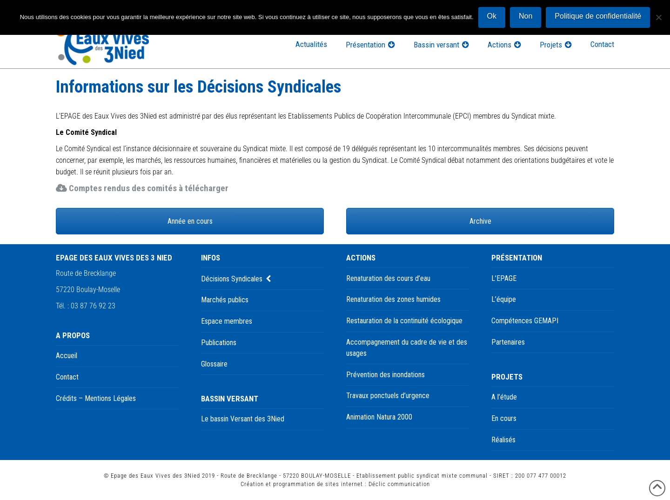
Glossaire (214, 364)
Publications (218, 342)
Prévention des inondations (385, 374)
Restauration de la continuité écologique (404, 320)
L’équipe (503, 299)
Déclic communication (399, 483)
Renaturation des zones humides (393, 299)
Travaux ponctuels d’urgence (387, 395)
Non (525, 16)
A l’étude (504, 397)
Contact (67, 377)
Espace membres (226, 321)
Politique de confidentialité (598, 16)
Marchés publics (224, 299)
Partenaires (508, 342)
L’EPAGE (503, 278)
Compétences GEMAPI (524, 320)
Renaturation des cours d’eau (388, 278)
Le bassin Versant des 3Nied (242, 418)
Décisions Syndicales (231, 278)
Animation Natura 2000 (379, 417)
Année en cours (190, 221)
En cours (503, 418)
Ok (491, 16)
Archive (480, 221)
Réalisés (503, 439)
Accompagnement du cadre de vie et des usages (406, 348)
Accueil (66, 355)
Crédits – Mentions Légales (96, 398)
